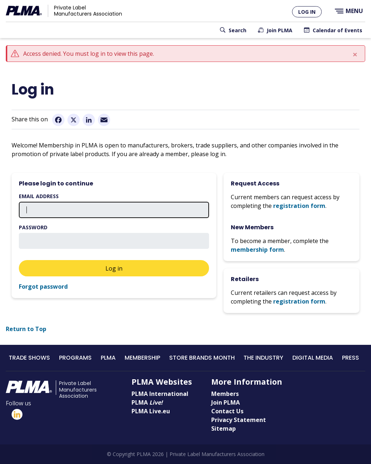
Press (350, 358)
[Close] (355, 54)
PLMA (108, 358)
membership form (257, 250)
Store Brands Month (202, 358)
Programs (75, 358)
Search (237, 30)
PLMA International (160, 394)
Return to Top (26, 329)
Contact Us (227, 411)
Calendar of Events (337, 30)
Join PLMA (279, 30)
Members (225, 394)
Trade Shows (29, 358)
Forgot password (43, 286)
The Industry (263, 358)
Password (33, 227)
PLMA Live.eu (151, 411)
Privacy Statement (238, 420)
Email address (39, 196)
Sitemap (223, 428)
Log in (307, 11)
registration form (299, 206)
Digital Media (312, 358)
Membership (142, 358)
